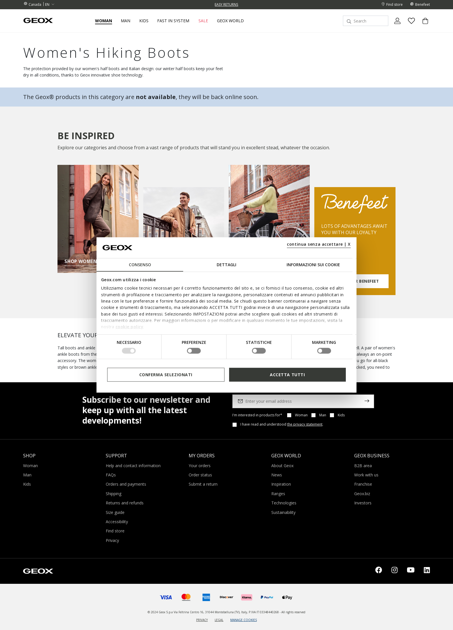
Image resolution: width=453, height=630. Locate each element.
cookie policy (130, 326)
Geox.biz (362, 493)
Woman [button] (103, 20)
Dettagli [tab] (226, 264)
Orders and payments (126, 484)
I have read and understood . (281, 424)
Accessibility (117, 521)
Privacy (112, 540)
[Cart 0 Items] (423, 25)
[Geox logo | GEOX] (38, 570)
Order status (200, 475)
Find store (115, 531)
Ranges (278, 493)
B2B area (363, 465)
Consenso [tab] (140, 264)
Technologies (283, 503)
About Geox (282, 465)
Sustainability (283, 512)
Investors (363, 503)
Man (322, 415)
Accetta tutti (287, 374)
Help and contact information (133, 465)
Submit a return (203, 484)
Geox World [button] (230, 20)
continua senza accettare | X (319, 244)
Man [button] (125, 20)
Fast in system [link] (173, 20)
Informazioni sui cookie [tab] (313, 264)
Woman (301, 415)
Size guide (115, 512)
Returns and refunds (125, 503)
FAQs (111, 475)
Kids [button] (143, 20)
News (276, 475)
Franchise (363, 484)
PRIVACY (202, 620)
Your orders (200, 465)
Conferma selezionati (165, 374)
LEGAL (219, 620)
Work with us (366, 475)
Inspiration (281, 484)
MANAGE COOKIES (243, 620)
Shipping (113, 493)
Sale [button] (203, 20)
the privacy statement (304, 424)
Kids (341, 415)
